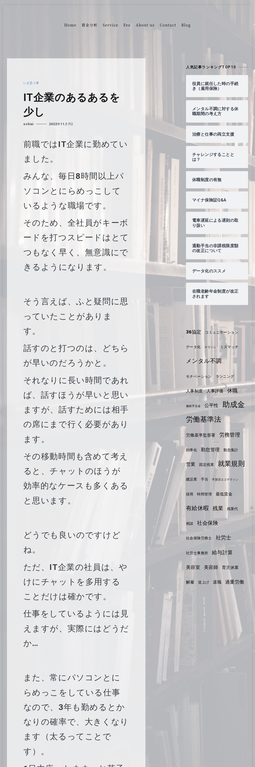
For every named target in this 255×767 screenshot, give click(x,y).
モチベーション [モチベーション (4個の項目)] (200, 376)
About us (145, 24)
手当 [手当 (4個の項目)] (238, 494)
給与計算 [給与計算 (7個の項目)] (197, 582)
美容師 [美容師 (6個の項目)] (238, 582)
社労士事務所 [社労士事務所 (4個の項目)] (218, 568)
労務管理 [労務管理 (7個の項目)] (232, 449)
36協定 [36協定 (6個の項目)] (194, 332)
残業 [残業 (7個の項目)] (191, 537)
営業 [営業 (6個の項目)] (191, 479)
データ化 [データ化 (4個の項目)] (194, 347)
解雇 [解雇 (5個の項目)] (212, 596)
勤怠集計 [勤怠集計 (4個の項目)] (233, 465)
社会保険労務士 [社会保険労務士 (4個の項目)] (226, 553)
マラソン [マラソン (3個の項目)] (212, 347)
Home (70, 24)
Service (110, 24)
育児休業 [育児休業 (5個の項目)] (195, 596)
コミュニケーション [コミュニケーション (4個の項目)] (224, 332)
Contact (168, 24)
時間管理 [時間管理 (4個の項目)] (239, 509)
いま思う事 (32, 83)
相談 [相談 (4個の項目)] (220, 538)
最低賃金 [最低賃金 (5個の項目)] (195, 523)
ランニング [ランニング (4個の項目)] (228, 376)
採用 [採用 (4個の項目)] (223, 509)
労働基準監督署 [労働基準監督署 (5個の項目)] (202, 449)
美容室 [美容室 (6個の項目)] (219, 582)
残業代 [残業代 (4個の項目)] (207, 538)
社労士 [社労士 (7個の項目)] (194, 567)
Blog (186, 24)
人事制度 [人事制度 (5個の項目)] (195, 391)
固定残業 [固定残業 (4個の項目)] (208, 479)
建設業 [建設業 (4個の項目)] (224, 494)
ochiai (28, 124)
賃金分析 (89, 24)
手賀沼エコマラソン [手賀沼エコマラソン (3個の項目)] (200, 509)
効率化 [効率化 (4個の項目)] (192, 465)
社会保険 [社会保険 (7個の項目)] (197, 552)
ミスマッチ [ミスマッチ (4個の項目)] (232, 347)
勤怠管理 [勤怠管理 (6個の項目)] (212, 464)
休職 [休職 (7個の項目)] (235, 390)
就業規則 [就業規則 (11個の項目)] (200, 493)
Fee (127, 24)
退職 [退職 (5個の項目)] (240, 596)
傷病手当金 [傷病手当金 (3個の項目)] (194, 406)
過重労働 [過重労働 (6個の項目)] (196, 611)
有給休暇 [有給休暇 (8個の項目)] (220, 523)
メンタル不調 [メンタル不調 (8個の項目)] (204, 361)
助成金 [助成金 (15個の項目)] (198, 419)
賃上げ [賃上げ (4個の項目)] (227, 597)
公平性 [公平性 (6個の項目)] (213, 405)
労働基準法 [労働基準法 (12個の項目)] (204, 434)
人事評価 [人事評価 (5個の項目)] (217, 391)
